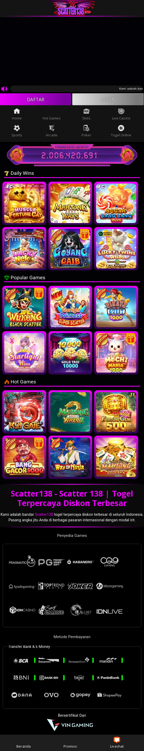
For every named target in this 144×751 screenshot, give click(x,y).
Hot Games (52, 114)
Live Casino (121, 114)
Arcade (51, 131)
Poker (86, 131)
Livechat (117, 743)
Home (16, 114)
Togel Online (121, 131)
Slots (86, 114)
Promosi (70, 743)
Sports (16, 131)
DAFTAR (35, 99)
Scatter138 (44, 515)
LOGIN (108, 99)
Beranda (23, 743)
